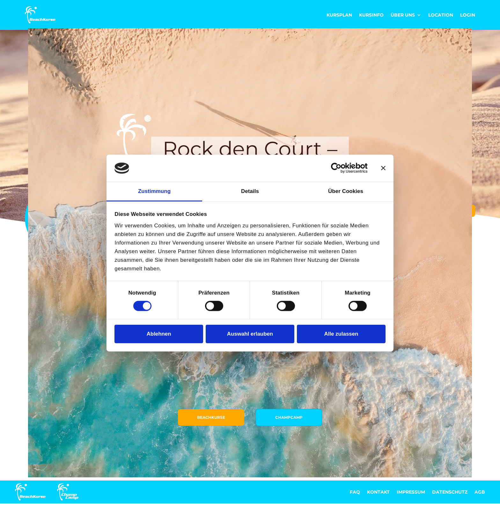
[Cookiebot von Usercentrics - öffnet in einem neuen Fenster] (340, 168)
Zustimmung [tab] (154, 191)
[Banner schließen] (383, 168)
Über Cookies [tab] (345, 191)
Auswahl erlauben (250, 334)
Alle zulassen (341, 334)
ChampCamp (292, 388)
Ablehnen (159, 334)
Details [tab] (250, 191)
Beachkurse (207, 388)
